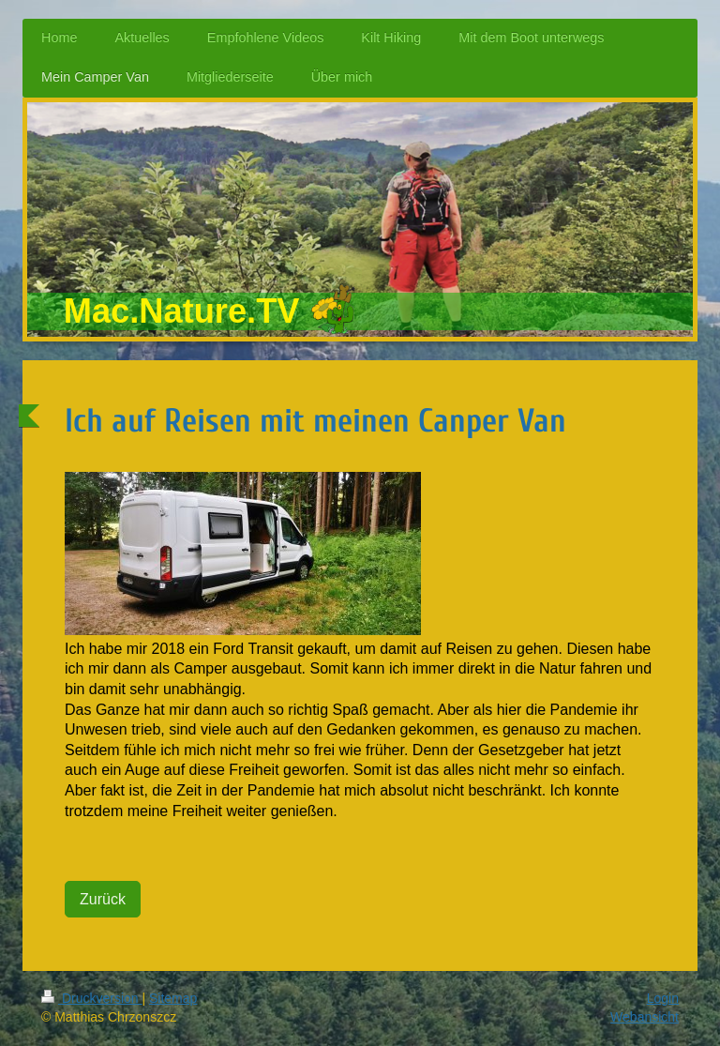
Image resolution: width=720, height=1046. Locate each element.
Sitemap (173, 998)
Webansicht (644, 1016)
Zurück (103, 899)
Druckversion (91, 998)
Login (663, 998)
